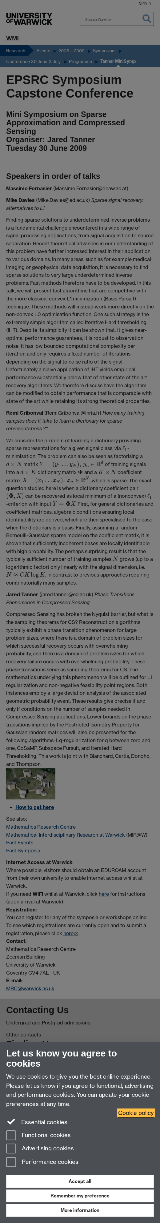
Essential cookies (36, 1122)
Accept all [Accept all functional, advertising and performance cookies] (80, 1181)
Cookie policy (136, 1112)
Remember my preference (80, 1196)
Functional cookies (38, 1135)
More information (80, 1210)
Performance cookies (42, 1162)
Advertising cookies (40, 1149)
